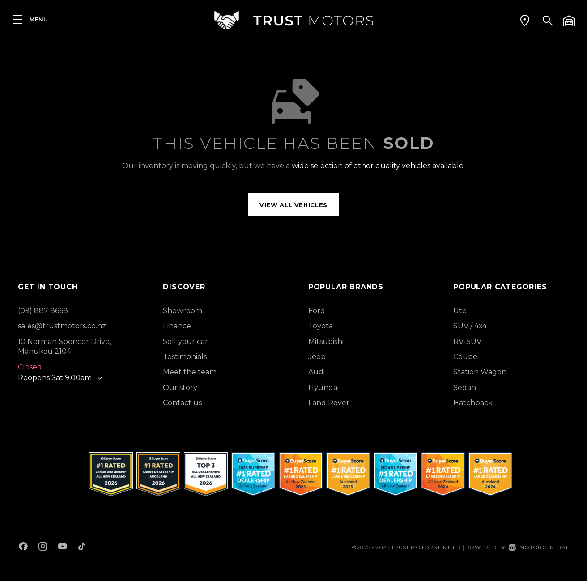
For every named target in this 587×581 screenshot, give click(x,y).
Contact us (182, 403)
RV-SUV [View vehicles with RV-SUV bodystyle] (467, 341)
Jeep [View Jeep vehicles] (317, 356)
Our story (180, 387)
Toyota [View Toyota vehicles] (320, 326)
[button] (525, 20)
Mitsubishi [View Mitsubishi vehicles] (326, 341)
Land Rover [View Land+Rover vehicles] (328, 403)
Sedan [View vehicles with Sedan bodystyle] (464, 387)
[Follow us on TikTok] (82, 547)
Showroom (182, 310)
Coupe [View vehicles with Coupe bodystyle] (465, 356)
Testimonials (185, 356)
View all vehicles (293, 204)
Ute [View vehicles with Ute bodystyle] (460, 310)
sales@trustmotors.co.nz (62, 326)
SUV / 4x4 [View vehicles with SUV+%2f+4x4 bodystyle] (470, 326)
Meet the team (190, 372)
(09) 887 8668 (43, 310)
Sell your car (185, 341)
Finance (177, 326)
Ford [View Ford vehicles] (316, 310)
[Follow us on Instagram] (43, 547)
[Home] (293, 20)
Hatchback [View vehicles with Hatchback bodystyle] (473, 403)
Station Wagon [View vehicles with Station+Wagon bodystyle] (479, 372)
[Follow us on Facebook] (23, 547)
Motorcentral (539, 547)
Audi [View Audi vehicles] (316, 372)
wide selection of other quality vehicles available (378, 165)
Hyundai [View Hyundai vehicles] (323, 387)
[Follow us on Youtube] (62, 547)
